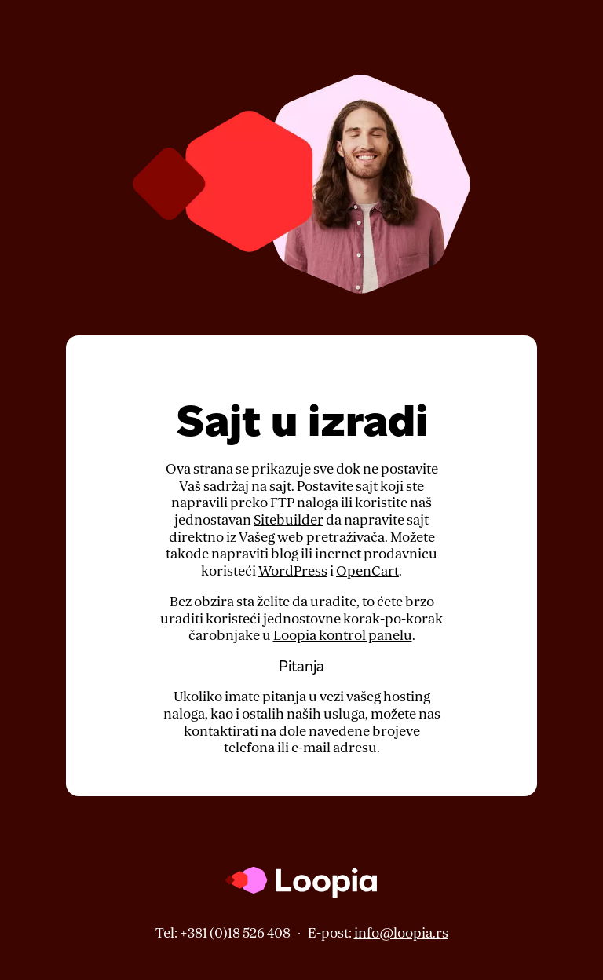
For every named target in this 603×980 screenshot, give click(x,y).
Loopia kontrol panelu (342, 635)
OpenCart (367, 571)
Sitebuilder (288, 520)
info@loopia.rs (401, 933)
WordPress (292, 571)
